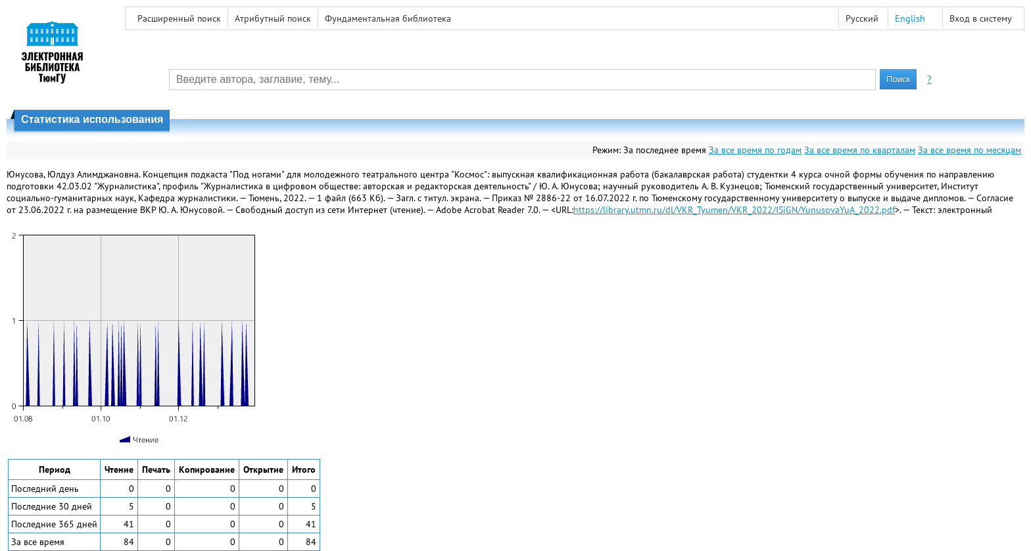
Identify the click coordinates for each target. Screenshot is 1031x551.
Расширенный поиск (179, 18)
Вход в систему (980, 18)
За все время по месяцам (969, 150)
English (910, 18)
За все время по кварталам (859, 150)
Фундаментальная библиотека (388, 18)
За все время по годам (755, 150)
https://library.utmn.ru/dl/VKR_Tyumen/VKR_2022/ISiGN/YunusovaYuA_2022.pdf (734, 210)
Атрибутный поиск (273, 18)
